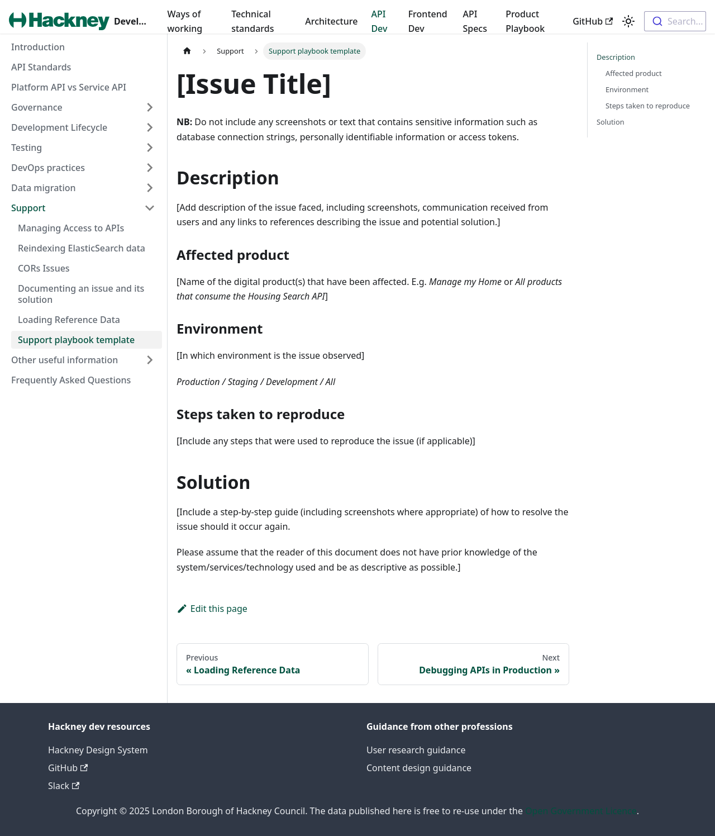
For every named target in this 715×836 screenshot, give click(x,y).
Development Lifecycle (59, 127)
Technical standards (252, 21)
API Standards (41, 67)
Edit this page (212, 608)
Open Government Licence (581, 811)
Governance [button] (37, 107)
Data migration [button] (43, 188)
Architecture (331, 21)
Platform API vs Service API (68, 87)
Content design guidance (418, 768)
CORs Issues (44, 268)
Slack (63, 786)
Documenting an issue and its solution (81, 294)
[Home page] (187, 51)
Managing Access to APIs (71, 228)
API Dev (379, 21)
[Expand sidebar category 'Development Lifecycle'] (149, 127)
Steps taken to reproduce (648, 106)
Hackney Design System (98, 750)
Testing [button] (26, 147)
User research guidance (415, 750)
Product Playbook (525, 21)
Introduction (38, 47)
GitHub (593, 21)
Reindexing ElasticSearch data (81, 248)
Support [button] (28, 208)
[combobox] (675, 21)
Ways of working (185, 21)
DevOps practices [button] (48, 168)
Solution (611, 122)
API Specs (475, 21)
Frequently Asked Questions (71, 380)
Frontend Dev (427, 21)
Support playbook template (76, 340)
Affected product (634, 73)
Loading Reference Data (69, 320)
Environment (627, 89)
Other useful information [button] (64, 360)
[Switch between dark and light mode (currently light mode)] (628, 21)
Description (616, 57)
